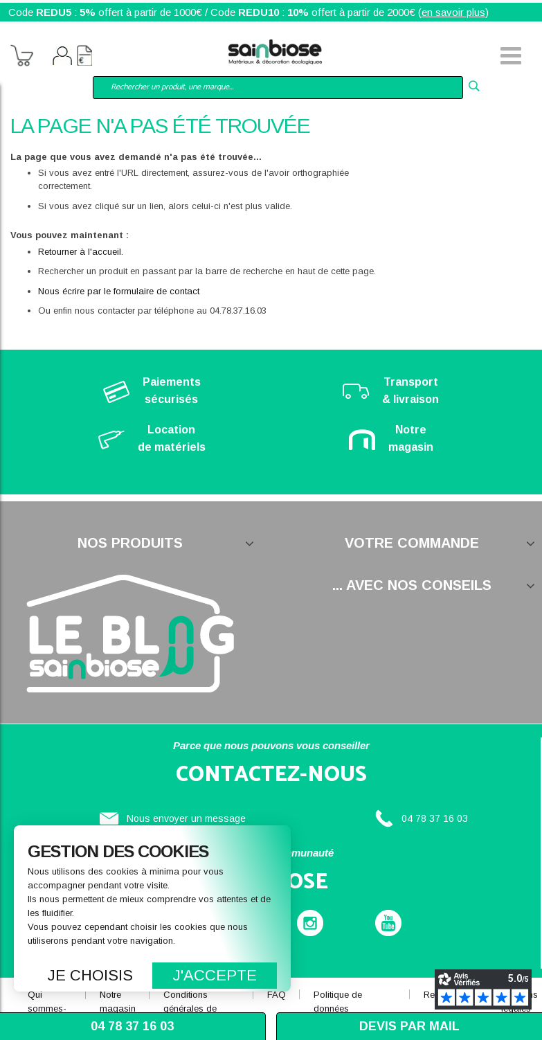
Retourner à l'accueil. (80, 251)
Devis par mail (409, 1026)
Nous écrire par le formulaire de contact (118, 291)
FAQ (276, 994)
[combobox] (278, 87)
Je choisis (90, 975)
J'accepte (215, 975)
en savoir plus (453, 12)
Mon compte (62, 57)
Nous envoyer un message (186, 818)
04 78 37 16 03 (434, 818)
